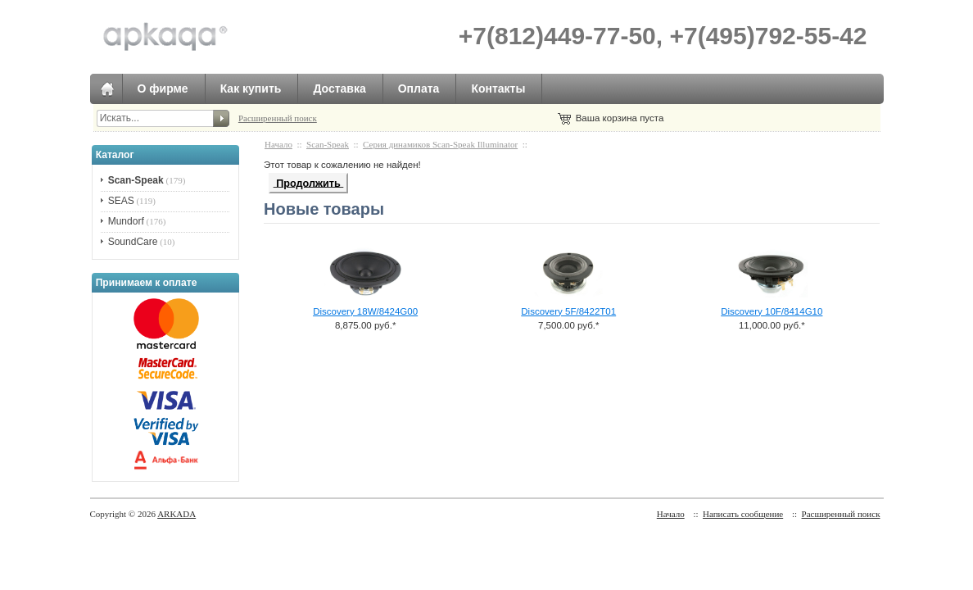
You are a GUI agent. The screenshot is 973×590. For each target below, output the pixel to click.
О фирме (163, 88)
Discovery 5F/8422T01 (568, 311)
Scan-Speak (327, 144)
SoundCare (133, 241)
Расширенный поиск (277, 118)
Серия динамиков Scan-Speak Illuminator (440, 144)
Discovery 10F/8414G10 (771, 311)
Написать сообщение (743, 514)
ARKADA (176, 514)
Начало (278, 144)
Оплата (419, 88)
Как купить (251, 88)
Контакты (498, 88)
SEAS (121, 200)
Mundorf (126, 221)
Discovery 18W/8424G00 (365, 311)
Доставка (339, 88)
